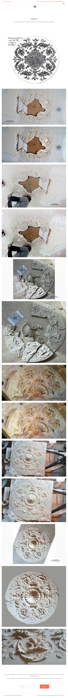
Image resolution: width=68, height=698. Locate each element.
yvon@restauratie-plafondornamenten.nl (55, 1)
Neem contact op (8, 1)
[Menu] (35, 6)
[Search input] (29, 686)
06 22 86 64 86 (41, 1)
